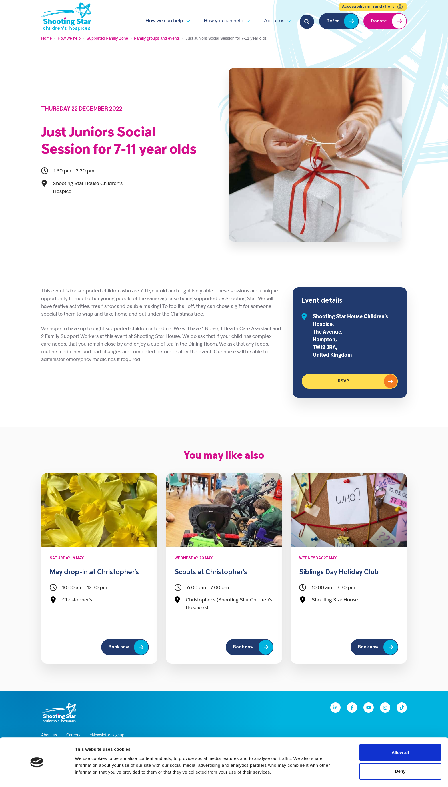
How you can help (223, 21)
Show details (300, 775)
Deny (400, 754)
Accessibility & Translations (372, 6)
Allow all (400, 735)
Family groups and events (157, 38)
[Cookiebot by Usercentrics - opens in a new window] (37, 776)
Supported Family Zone (107, 38)
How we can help (164, 21)
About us (274, 21)
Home (46, 38)
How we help (69, 38)
